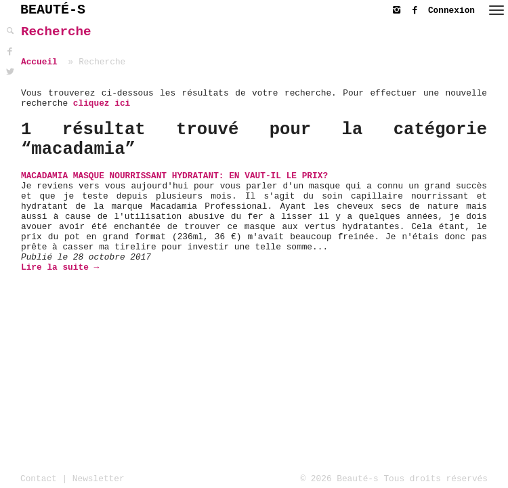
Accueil (39, 62)
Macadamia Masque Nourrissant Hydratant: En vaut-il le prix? (174, 176)
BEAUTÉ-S (52, 10)
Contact (38, 479)
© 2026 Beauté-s (340, 479)
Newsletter (98, 479)
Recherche (56, 31)
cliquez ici (101, 103)
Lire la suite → (60, 267)
